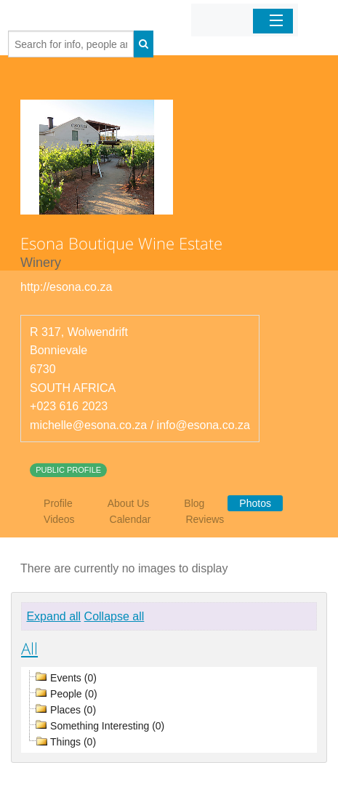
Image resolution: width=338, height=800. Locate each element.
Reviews (204, 519)
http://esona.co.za (66, 287)
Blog (194, 503)
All (29, 648)
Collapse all (114, 616)
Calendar (130, 519)
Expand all (53, 616)
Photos (255, 503)
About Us (129, 503)
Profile (58, 503)
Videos (59, 519)
